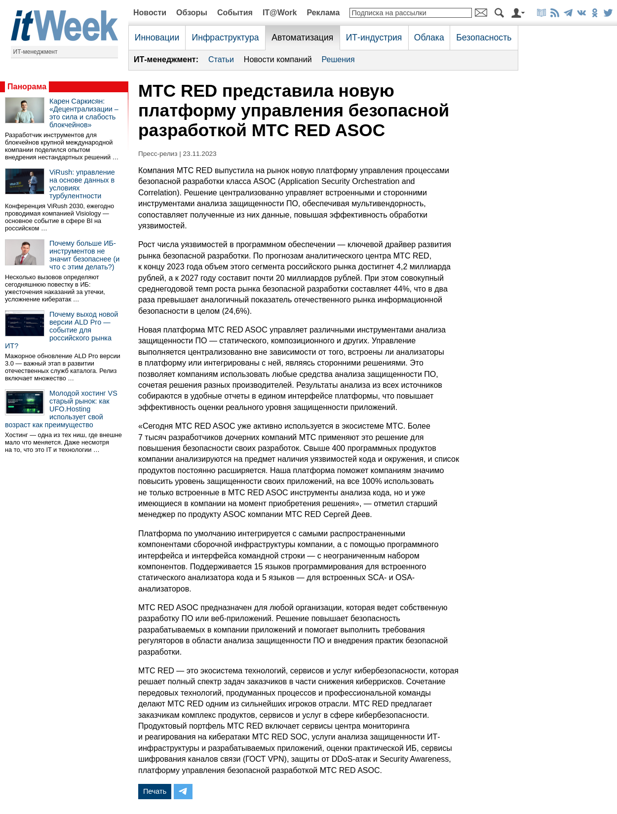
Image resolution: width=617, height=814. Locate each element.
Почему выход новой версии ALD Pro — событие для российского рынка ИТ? (61, 330)
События (235, 12)
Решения (338, 59)
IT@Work (280, 12)
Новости (149, 12)
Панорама (26, 86)
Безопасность (483, 37)
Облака (429, 37)
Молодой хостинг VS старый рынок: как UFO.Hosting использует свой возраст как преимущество (61, 409)
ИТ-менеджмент (35, 51)
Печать (154, 791)
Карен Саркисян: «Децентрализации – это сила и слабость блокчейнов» (83, 113)
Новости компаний (278, 59)
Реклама (323, 12)
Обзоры (191, 12)
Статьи (221, 59)
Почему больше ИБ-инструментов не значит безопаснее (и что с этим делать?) (84, 255)
